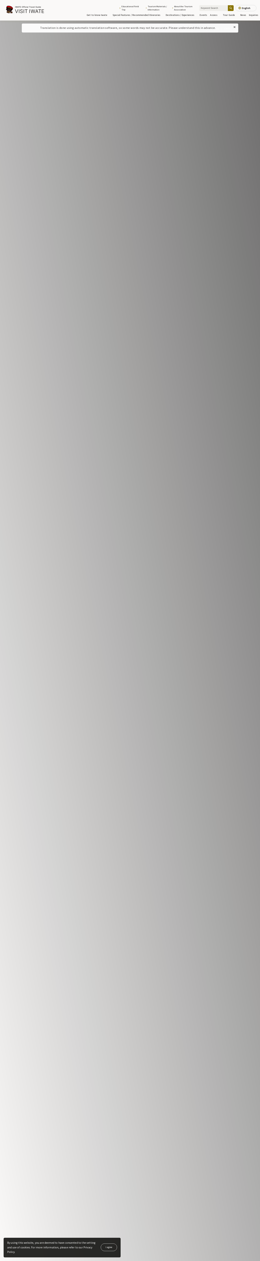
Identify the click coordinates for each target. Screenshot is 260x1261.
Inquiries (253, 14)
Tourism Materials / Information (157, 8)
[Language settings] (245, 8)
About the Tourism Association (183, 8)
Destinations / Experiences (181, 14)
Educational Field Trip (130, 8)
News (243, 14)
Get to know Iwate (98, 14)
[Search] (231, 8)
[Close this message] (234, 27)
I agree (109, 1247)
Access (215, 14)
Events (203, 14)
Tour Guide (230, 14)
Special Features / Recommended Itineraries (138, 14)
